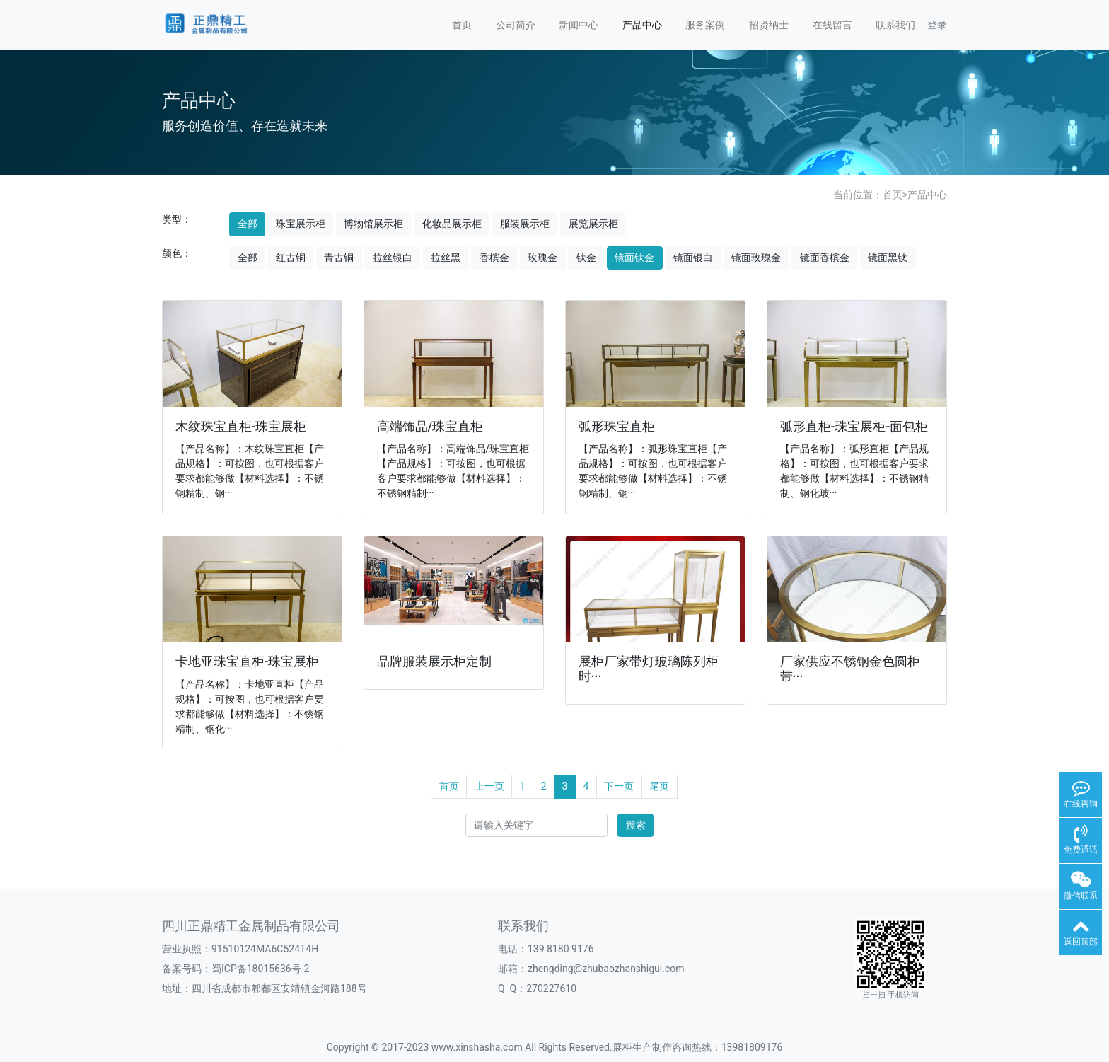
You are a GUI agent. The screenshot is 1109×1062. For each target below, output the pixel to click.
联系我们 (895, 24)
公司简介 (515, 24)
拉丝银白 (392, 257)
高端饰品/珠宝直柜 (430, 427)
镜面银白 (693, 257)
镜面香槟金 (824, 257)
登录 (937, 24)
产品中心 (642, 24)
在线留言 (832, 24)
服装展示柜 (525, 223)
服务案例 (705, 24)
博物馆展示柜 (373, 223)
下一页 (619, 786)
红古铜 (291, 257)
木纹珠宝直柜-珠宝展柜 (241, 427)
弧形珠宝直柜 (617, 427)
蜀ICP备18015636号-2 (260, 968)
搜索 (636, 825)
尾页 (659, 786)
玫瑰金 (542, 257)
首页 (462, 24)
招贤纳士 (769, 24)
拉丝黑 (445, 257)
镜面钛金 (634, 257)
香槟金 (494, 257)
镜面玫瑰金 (756, 257)
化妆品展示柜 (452, 223)
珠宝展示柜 (300, 223)
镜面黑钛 (887, 257)
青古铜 (339, 257)
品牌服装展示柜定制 (434, 661)
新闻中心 (578, 24)
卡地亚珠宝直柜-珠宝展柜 (247, 661)
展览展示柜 (593, 223)
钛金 (586, 257)
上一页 (489, 786)
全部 (247, 223)
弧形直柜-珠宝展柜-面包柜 (854, 427)
